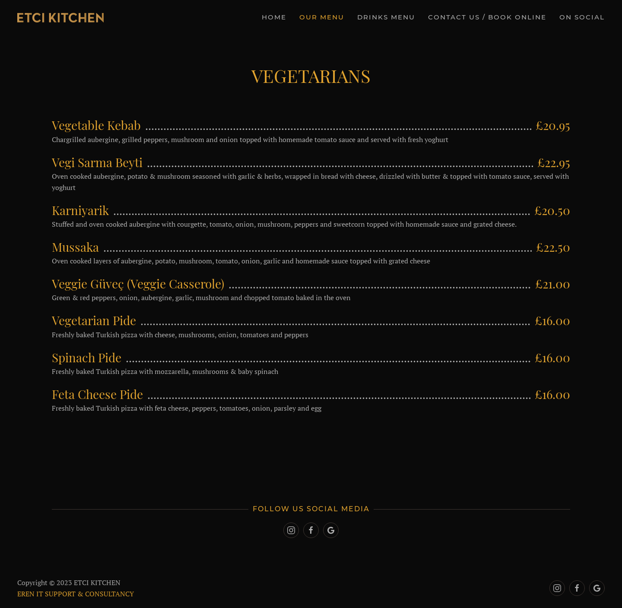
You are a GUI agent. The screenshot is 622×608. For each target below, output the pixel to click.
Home (274, 17)
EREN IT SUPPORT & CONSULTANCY (74, 593)
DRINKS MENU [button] (386, 17)
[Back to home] (60, 17)
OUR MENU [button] (321, 17)
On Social (582, 17)
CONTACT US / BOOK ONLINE (487, 17)
